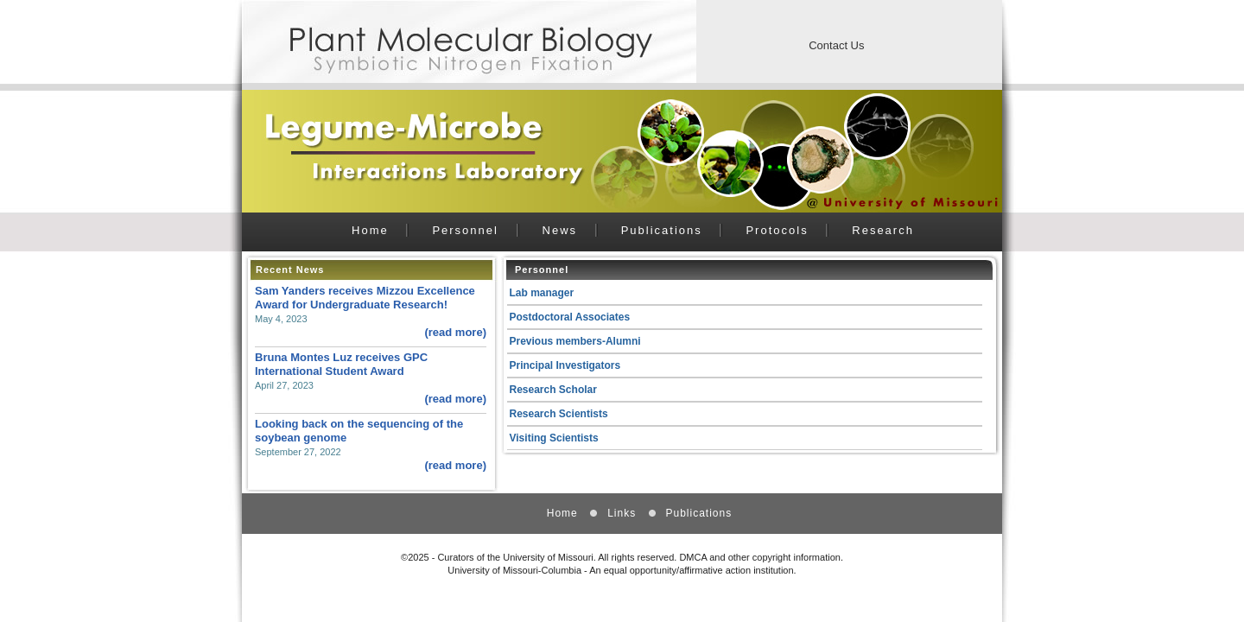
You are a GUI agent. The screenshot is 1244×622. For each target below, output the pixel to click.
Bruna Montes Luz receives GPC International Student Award (341, 364)
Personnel (465, 230)
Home (370, 230)
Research (883, 230)
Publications (661, 230)
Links (621, 513)
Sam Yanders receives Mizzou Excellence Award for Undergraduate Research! (365, 297)
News (560, 230)
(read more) (455, 332)
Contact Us (836, 45)
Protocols (777, 230)
